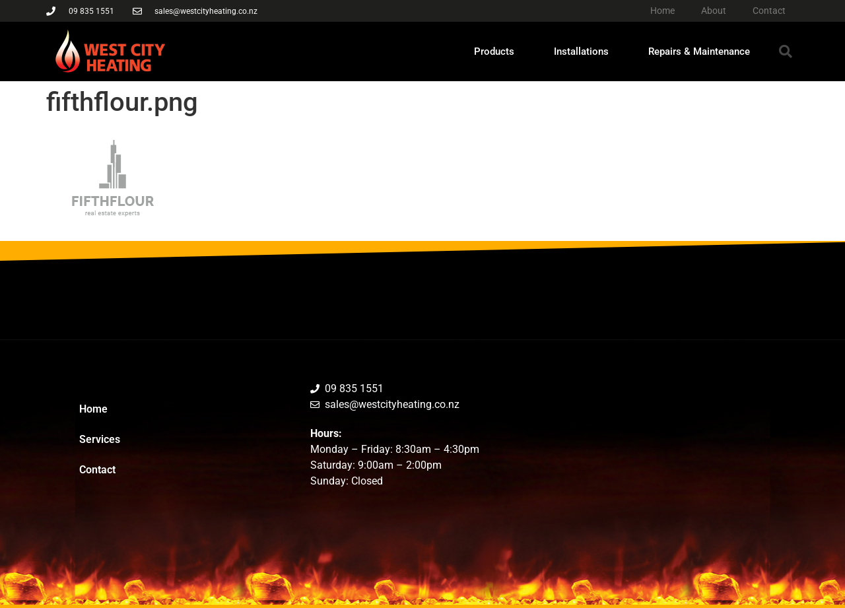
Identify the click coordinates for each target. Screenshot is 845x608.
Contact (769, 10)
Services (99, 439)
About (713, 10)
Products (494, 51)
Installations (581, 51)
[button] (785, 51)
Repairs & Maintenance (699, 51)
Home (662, 10)
